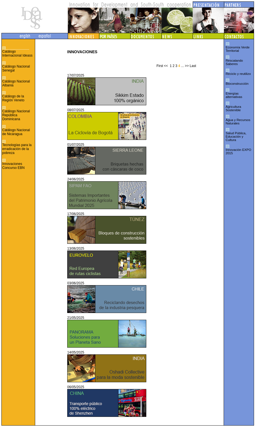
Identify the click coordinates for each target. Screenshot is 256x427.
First (159, 66)
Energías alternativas (234, 95)
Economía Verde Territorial (238, 49)
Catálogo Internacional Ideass (17, 53)
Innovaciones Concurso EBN (13, 166)
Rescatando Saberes (234, 62)
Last (193, 66)
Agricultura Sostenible (233, 108)
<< (166, 66)
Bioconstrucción (237, 83)
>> (187, 66)
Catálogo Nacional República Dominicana (16, 115)
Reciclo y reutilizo (238, 73)
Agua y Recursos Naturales (238, 121)
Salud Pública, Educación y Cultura (236, 136)
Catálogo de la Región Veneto (13, 98)
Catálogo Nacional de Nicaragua (16, 132)
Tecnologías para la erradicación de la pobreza (17, 149)
